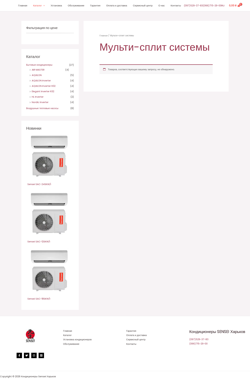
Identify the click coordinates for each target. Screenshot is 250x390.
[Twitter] (26, 355)
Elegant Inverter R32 (43, 91)
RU (222, 5)
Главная (31, 5)
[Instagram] (34, 355)
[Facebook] (19, 355)
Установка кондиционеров (77, 339)
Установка (63, 5)
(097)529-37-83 (193, 5)
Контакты (176, 5)
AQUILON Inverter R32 (44, 85)
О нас (163, 5)
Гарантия (100, 5)
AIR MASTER (38, 69)
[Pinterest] (41, 355)
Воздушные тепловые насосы (42, 108)
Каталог (47, 5)
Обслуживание (82, 5)
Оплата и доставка (120, 5)
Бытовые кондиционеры (39, 65)
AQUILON (37, 75)
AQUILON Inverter (41, 80)
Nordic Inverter (40, 102)
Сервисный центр (145, 5)
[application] (51, 5)
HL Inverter (38, 96)
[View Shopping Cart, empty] (234, 5)
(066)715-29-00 (212, 5)
